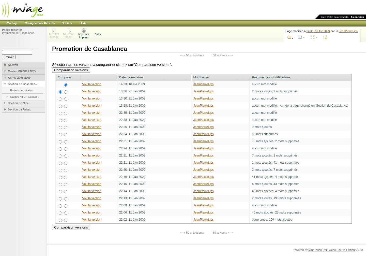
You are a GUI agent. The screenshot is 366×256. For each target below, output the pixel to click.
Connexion (357, 16)
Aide (83, 23)
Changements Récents (40, 23)
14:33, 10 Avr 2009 (318, 31)
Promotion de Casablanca (18, 32)
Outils (65, 23)
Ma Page (12, 23)
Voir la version (91, 84)
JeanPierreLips (348, 31)
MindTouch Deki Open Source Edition (331, 249)
